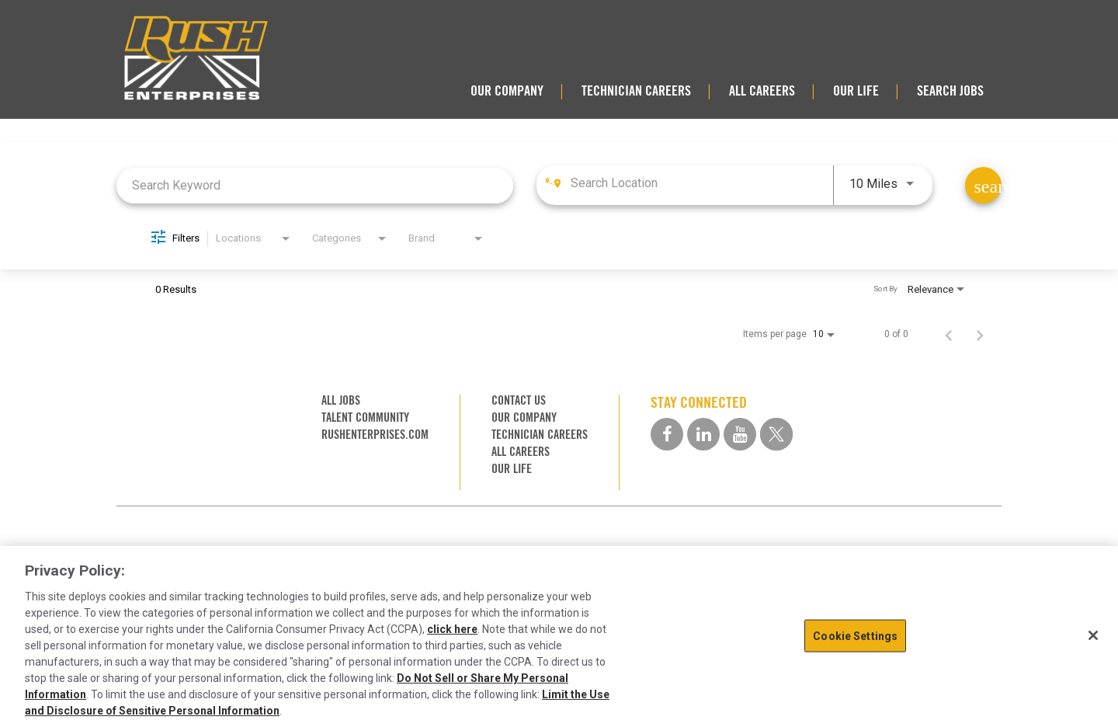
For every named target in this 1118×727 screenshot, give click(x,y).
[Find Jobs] (983, 185)
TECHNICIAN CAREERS (636, 91)
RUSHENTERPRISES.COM (375, 434)
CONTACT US (518, 400)
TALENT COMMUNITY (365, 417)
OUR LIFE (856, 91)
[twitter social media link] (776, 434)
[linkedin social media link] (703, 434)
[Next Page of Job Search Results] (979, 334)
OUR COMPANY (506, 91)
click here (452, 629)
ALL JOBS (340, 400)
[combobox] (315, 185)
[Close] (1093, 635)
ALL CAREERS (762, 91)
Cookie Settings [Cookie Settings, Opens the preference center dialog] (855, 635)
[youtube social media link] (740, 434)
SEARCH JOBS (950, 91)
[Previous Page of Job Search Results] (948, 334)
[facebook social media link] (667, 434)
